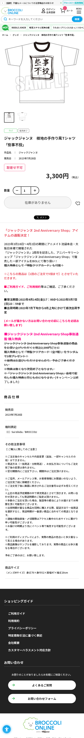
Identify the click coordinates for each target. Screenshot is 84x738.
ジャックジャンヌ (28, 152)
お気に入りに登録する (77, 203)
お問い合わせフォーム (42, 699)
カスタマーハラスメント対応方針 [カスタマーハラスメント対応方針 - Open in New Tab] (29, 650)
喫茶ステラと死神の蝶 (39, 27)
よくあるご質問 (42, 685)
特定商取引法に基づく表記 (25, 635)
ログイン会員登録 (50, 11)
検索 (77, 19)
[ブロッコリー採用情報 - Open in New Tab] (73, 3)
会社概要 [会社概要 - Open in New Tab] (13, 643)
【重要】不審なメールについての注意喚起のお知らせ (29, 2)
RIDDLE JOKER (19, 27)
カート (68, 9)
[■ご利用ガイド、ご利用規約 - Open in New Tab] (22, 287)
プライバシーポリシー (22, 628)
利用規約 (13, 621)
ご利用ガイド (16, 613)
